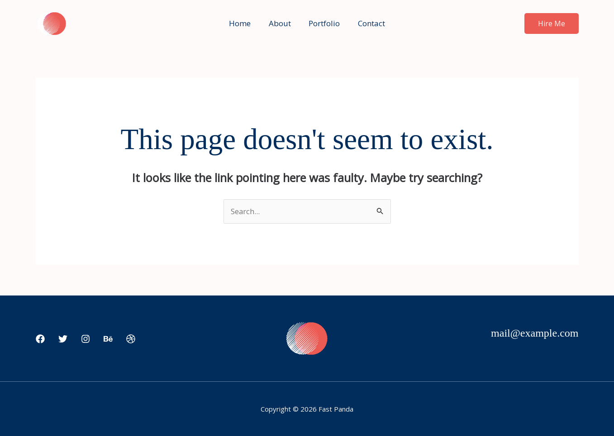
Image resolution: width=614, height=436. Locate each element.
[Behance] (108, 339)
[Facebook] (40, 339)
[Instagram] (85, 339)
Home (244, 23)
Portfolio (323, 23)
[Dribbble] (130, 339)
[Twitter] (62, 339)
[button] (551, 23)
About (281, 23)
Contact (367, 23)
